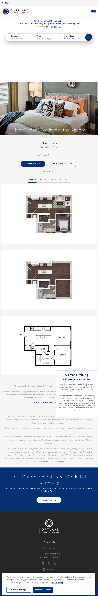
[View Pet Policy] (49, 517)
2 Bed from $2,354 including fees (65, 23)
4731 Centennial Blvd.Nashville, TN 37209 (49, 504)
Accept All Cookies (43, 589)
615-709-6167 (49, 497)
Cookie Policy (57, 582)
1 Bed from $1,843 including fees (32, 23)
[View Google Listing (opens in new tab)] (49, 27)
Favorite (49, 120)
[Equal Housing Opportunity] (43, 512)
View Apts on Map (48, 128)
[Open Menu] (93, 11)
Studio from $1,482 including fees (49, 21)
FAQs (36, 351)
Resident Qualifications (53, 351)
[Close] (91, 577)
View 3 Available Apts (62, 112)
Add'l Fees (43, 103)
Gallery (32, 128)
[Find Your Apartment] (88, 37)
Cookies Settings (18, 589)
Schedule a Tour (33, 112)
